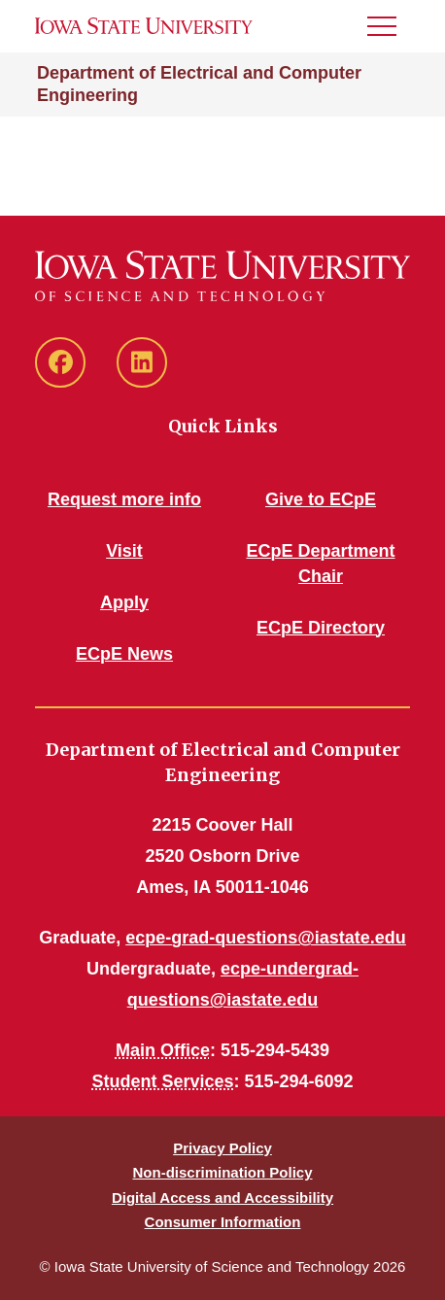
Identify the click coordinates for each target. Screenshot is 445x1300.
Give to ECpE (320, 499)
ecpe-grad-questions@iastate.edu (265, 937)
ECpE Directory (321, 627)
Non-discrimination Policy (222, 1172)
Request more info (124, 499)
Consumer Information (223, 1222)
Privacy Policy (222, 1148)
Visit (124, 551)
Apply (124, 602)
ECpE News (124, 654)
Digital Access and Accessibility (222, 1197)
